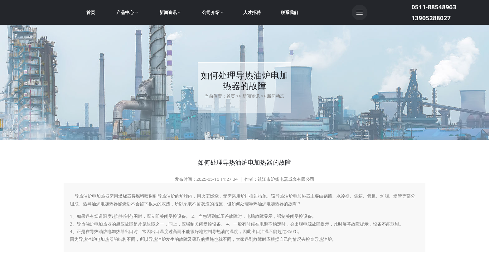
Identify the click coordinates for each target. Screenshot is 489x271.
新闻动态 (275, 96)
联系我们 (289, 12)
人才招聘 (252, 12)
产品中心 (127, 12)
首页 (90, 12)
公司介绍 (213, 12)
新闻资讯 (170, 12)
